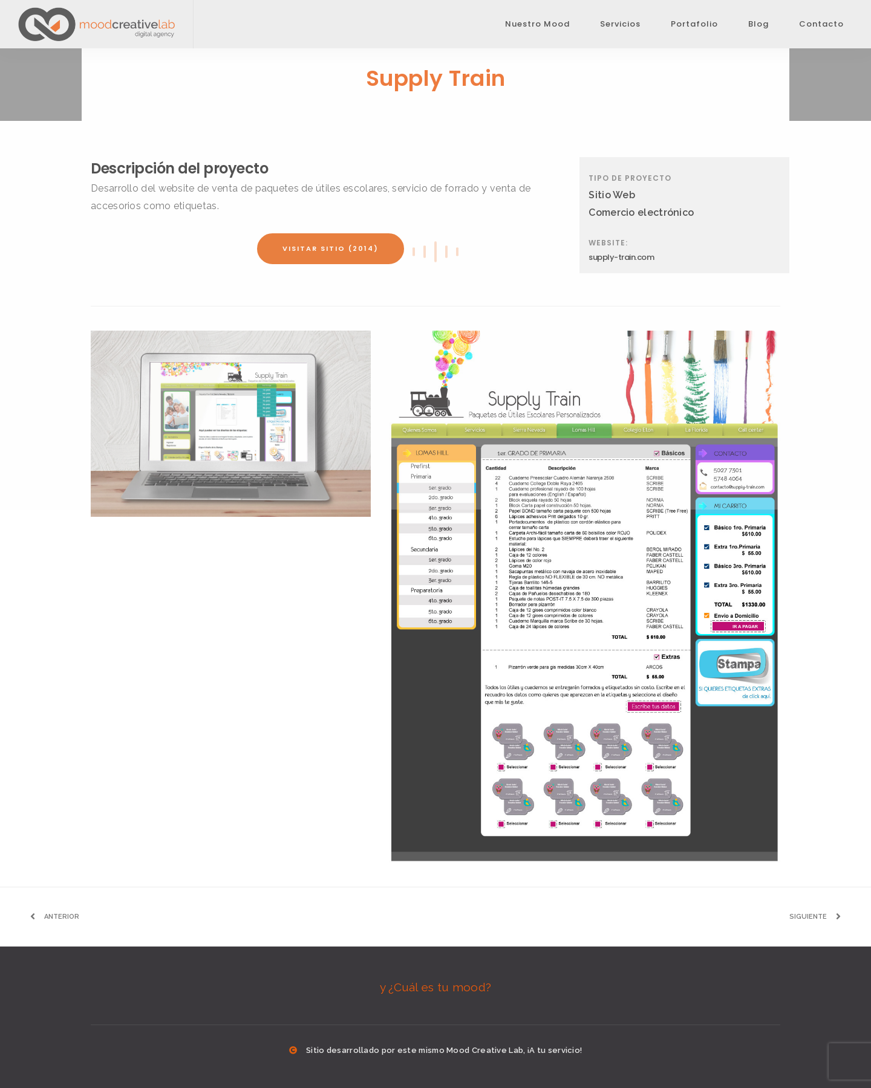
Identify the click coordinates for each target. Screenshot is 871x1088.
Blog (758, 24)
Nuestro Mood (537, 24)
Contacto (821, 24)
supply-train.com (621, 257)
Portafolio (694, 24)
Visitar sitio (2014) (330, 248)
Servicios (620, 24)
